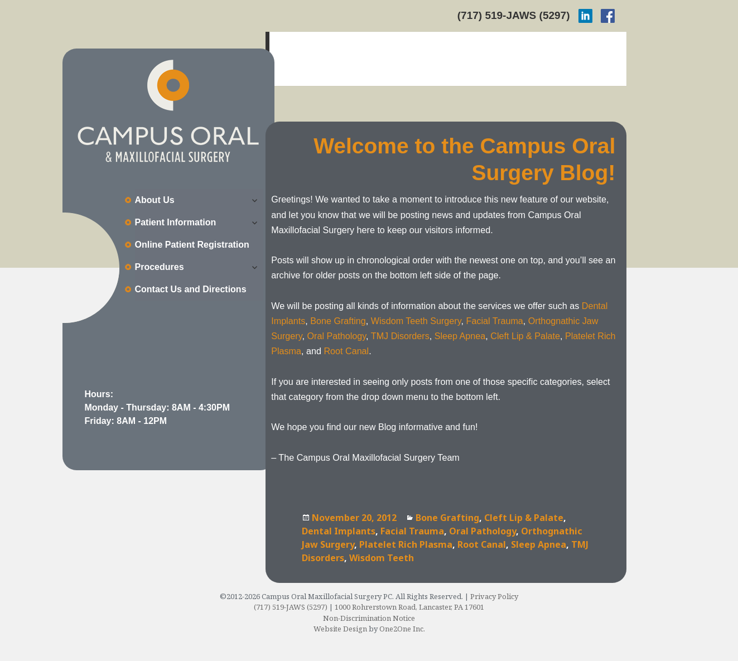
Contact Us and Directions (191, 289)
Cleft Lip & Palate (525, 336)
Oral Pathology (336, 336)
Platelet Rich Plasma (405, 544)
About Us (155, 200)
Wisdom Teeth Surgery (416, 321)
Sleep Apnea (460, 336)
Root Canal (346, 351)
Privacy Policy (494, 596)
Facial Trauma (494, 321)
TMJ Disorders (400, 336)
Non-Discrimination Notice (369, 618)
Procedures (159, 267)
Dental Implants (338, 531)
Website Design (340, 629)
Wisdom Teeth (381, 558)
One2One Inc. (402, 629)
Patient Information (175, 222)
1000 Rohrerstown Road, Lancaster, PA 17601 (409, 607)
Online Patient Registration (192, 244)
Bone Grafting (338, 321)
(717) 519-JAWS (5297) (513, 15)
